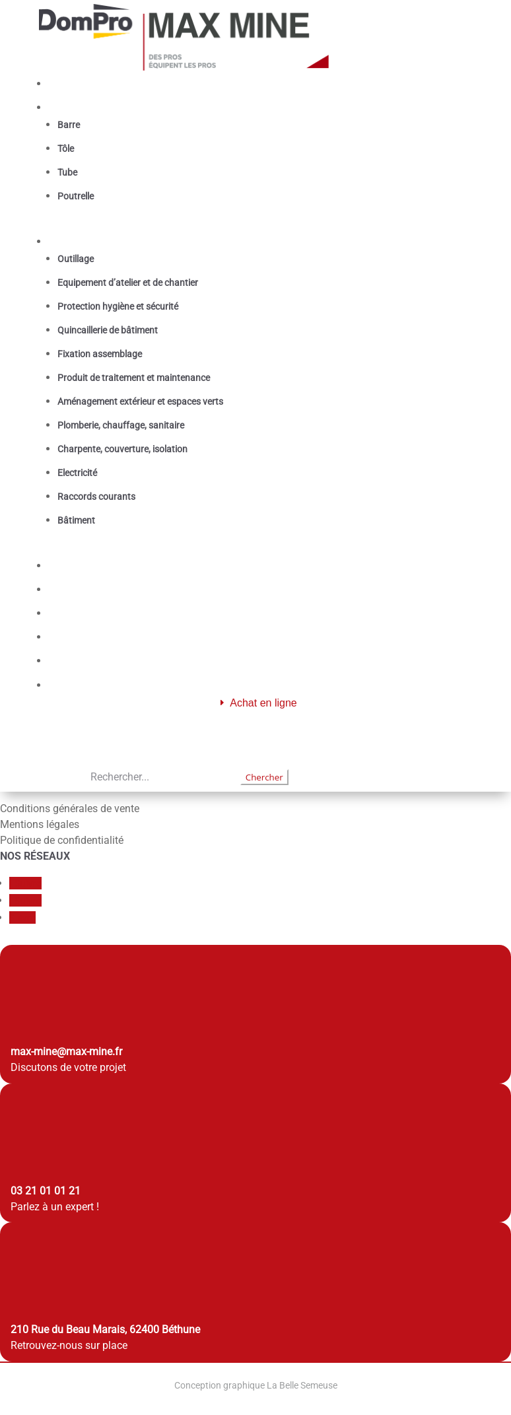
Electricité (77, 472)
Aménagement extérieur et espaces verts (140, 401)
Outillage (75, 259)
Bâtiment (76, 520)
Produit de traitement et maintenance (133, 377)
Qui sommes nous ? (101, 613)
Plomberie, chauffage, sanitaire (120, 425)
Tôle (65, 148)
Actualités (78, 637)
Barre (68, 125)
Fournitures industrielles (112, 241)
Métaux (72, 107)
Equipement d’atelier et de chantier (127, 282)
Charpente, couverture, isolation (122, 449)
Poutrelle (75, 196)
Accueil (72, 83)
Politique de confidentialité (61, 840)
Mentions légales (39, 824)
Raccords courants (96, 496)
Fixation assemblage (99, 354)
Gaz (64, 565)
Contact (73, 660)
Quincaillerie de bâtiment (107, 330)
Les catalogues (91, 589)
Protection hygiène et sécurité (117, 306)
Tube (67, 172)
